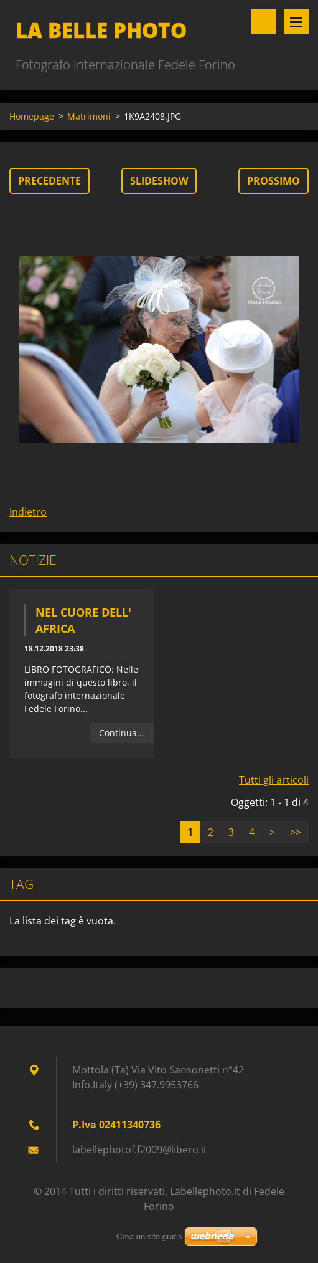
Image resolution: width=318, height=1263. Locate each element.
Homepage (31, 116)
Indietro (28, 512)
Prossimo (273, 181)
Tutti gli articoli (274, 780)
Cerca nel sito (263, 21)
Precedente (49, 181)
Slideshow (159, 181)
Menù (296, 21)
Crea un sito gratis (149, 1236)
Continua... (121, 733)
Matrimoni (89, 116)
